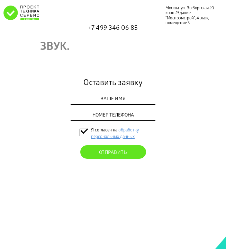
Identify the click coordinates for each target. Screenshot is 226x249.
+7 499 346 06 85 (113, 28)
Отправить (113, 153)
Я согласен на (104, 130)
